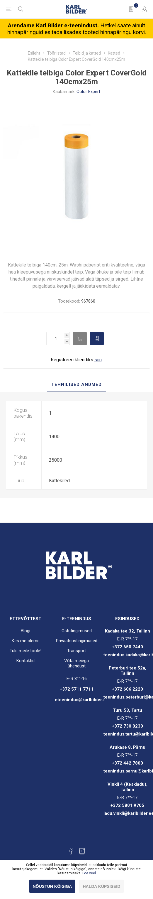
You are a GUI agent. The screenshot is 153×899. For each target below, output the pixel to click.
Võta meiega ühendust (76, 663)
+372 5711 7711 (76, 689)
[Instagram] (82, 851)
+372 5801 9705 (127, 805)
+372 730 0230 (127, 726)
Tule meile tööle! (25, 650)
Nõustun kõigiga (52, 886)
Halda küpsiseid (101, 886)
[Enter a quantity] (55, 338)
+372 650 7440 (127, 647)
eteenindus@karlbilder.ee (81, 699)
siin (98, 359)
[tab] (76, 384)
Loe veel (89, 873)
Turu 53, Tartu (127, 710)
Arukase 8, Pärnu (127, 747)
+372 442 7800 (127, 763)
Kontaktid (25, 660)
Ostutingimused (77, 630)
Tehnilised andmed (76, 384)
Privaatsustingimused (76, 640)
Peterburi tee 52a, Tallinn (127, 670)
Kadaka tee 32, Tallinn (127, 631)
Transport (76, 650)
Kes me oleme (26, 640)
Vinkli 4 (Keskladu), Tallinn (127, 787)
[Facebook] (71, 851)
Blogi (25, 630)
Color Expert (88, 91)
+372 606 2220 (127, 689)
